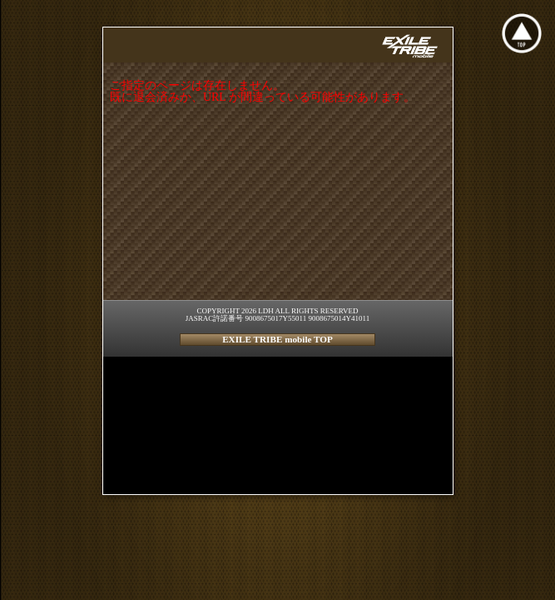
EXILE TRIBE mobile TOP (277, 339)
